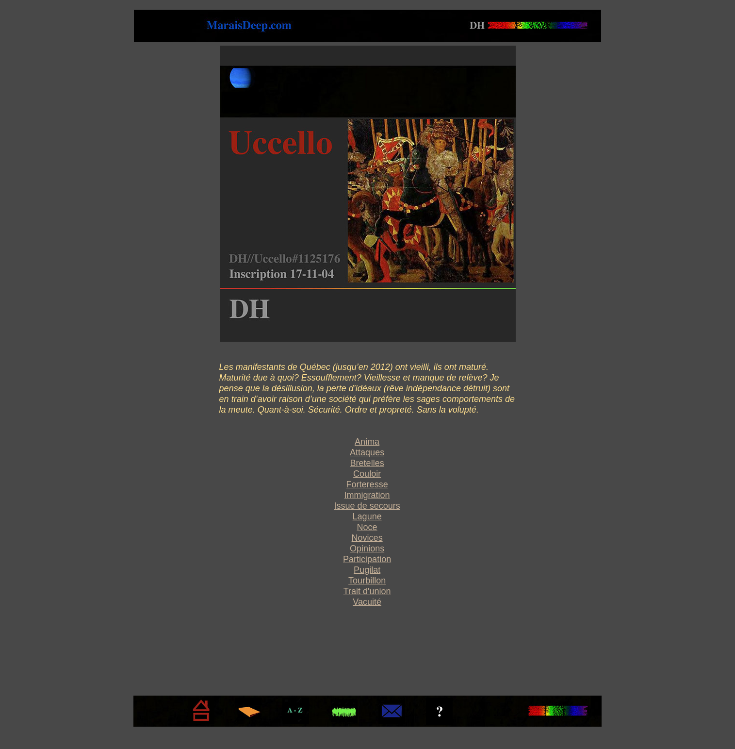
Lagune (367, 516)
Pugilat (367, 570)
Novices (367, 538)
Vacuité (367, 602)
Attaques (367, 452)
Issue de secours (367, 506)
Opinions (367, 548)
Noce (367, 527)
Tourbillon (367, 580)
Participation (367, 559)
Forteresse (367, 484)
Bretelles (367, 463)
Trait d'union (367, 591)
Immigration (367, 495)
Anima (367, 442)
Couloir (367, 474)
